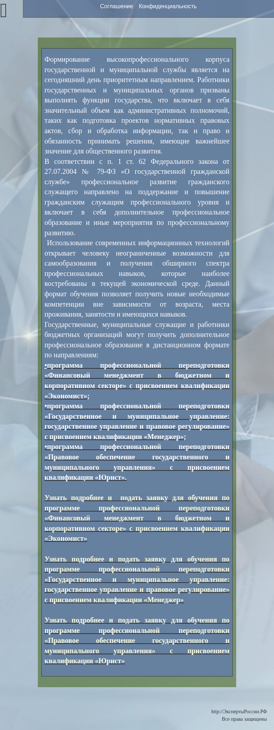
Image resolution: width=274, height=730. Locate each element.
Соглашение (116, 6)
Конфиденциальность (168, 6)
